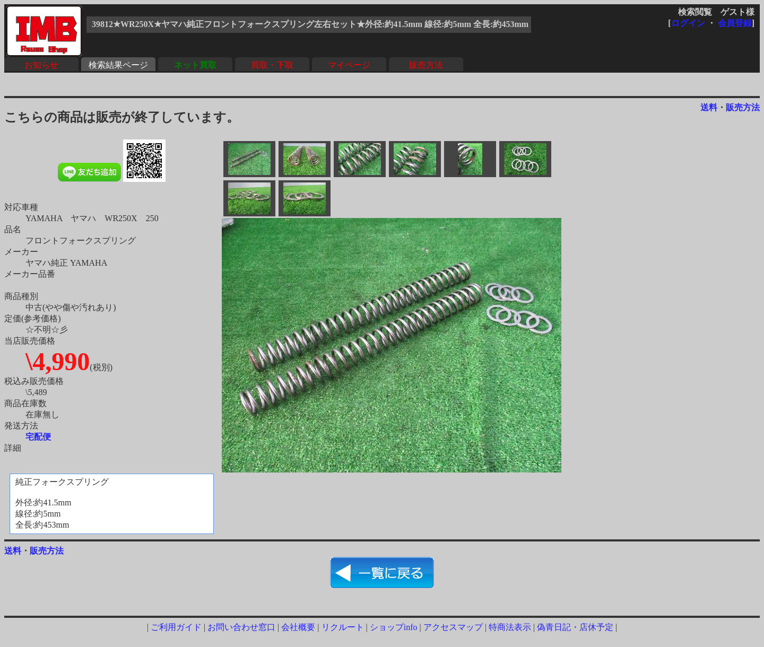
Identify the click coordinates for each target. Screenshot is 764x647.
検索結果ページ (118, 64)
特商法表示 (510, 627)
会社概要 (298, 627)
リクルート (343, 627)
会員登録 (735, 23)
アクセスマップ (453, 627)
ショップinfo (394, 627)
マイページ (349, 64)
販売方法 (426, 64)
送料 (708, 107)
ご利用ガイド (176, 627)
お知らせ (41, 64)
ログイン (688, 23)
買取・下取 (272, 64)
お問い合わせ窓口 (241, 627)
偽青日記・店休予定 (575, 627)
